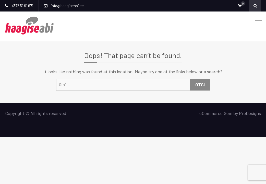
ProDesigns (250, 113)
